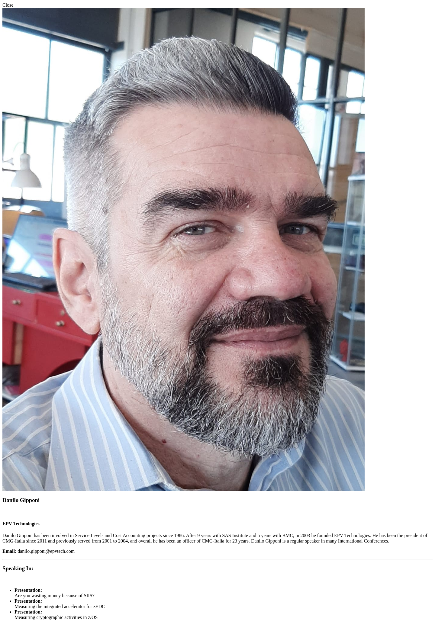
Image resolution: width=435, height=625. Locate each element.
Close (7, 5)
